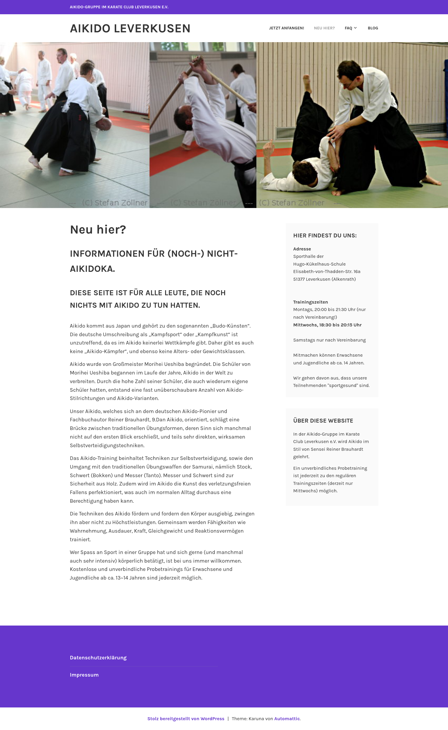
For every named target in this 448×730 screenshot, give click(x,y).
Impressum (84, 675)
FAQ (348, 28)
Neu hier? (324, 28)
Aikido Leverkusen (130, 28)
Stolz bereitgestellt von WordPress (185, 718)
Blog (373, 28)
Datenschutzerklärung (98, 657)
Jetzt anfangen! (286, 28)
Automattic (287, 718)
